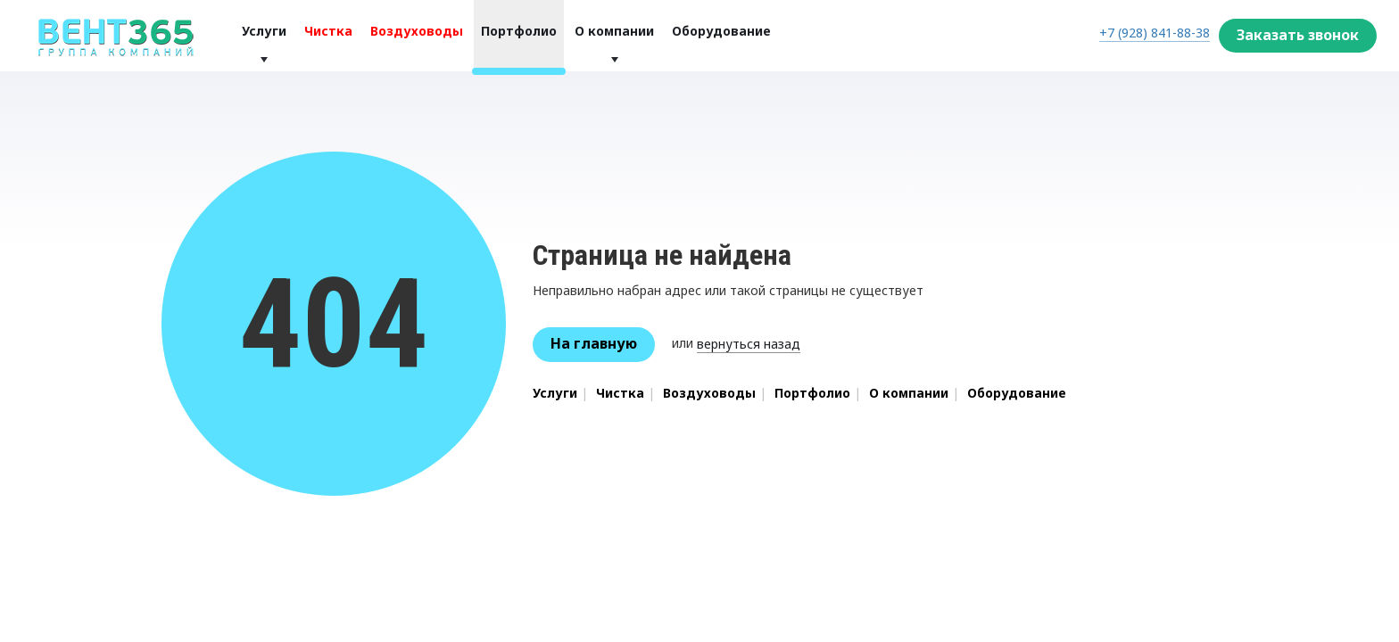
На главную (593, 343)
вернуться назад (748, 343)
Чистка (328, 30)
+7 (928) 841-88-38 (1154, 32)
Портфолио (519, 30)
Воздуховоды (416, 30)
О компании (614, 30)
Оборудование (721, 30)
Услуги (264, 30)
